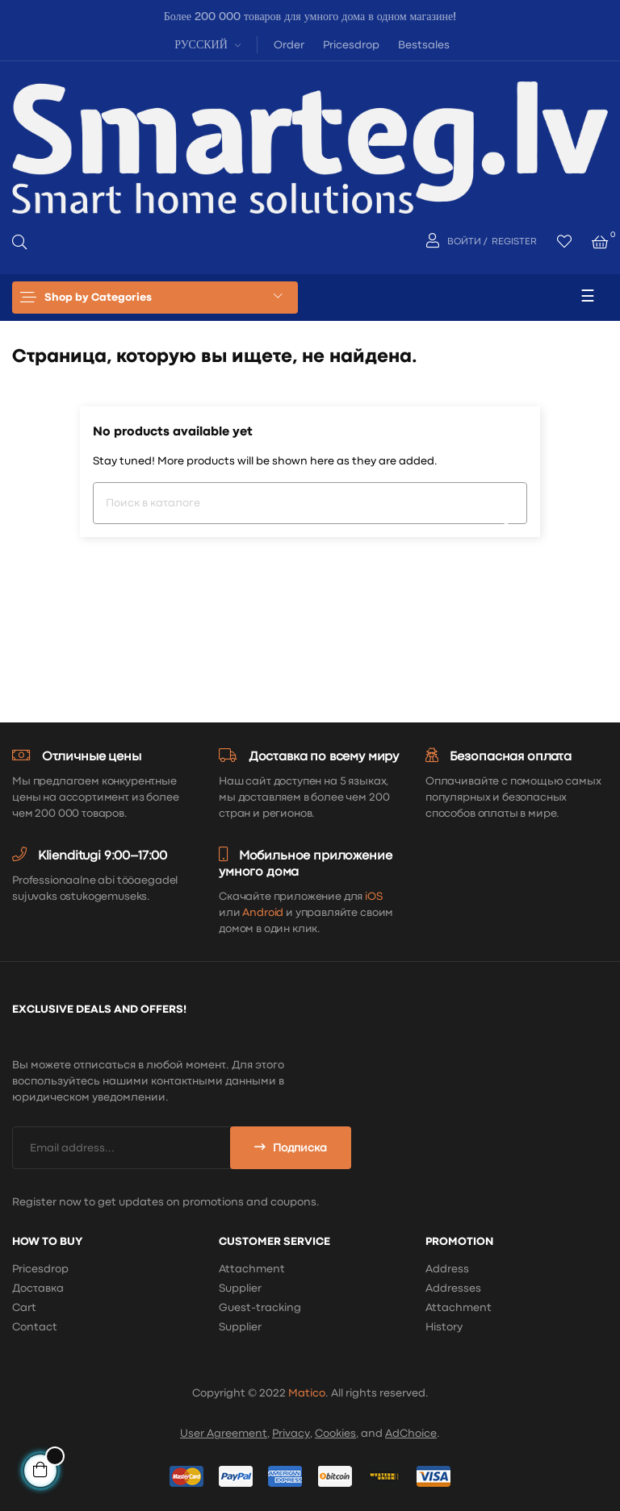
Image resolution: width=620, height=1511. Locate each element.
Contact (34, 1327)
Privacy (291, 1433)
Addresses (453, 1288)
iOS (374, 896)
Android (262, 913)
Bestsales (424, 45)
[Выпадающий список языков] (205, 44)
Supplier (240, 1288)
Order (289, 45)
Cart (24, 1308)
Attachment (252, 1269)
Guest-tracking (260, 1308)
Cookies (335, 1433)
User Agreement (223, 1433)
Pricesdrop (351, 45)
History (444, 1327)
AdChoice (411, 1433)
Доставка (38, 1288)
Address (447, 1269)
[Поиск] (310, 503)
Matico (306, 1393)
